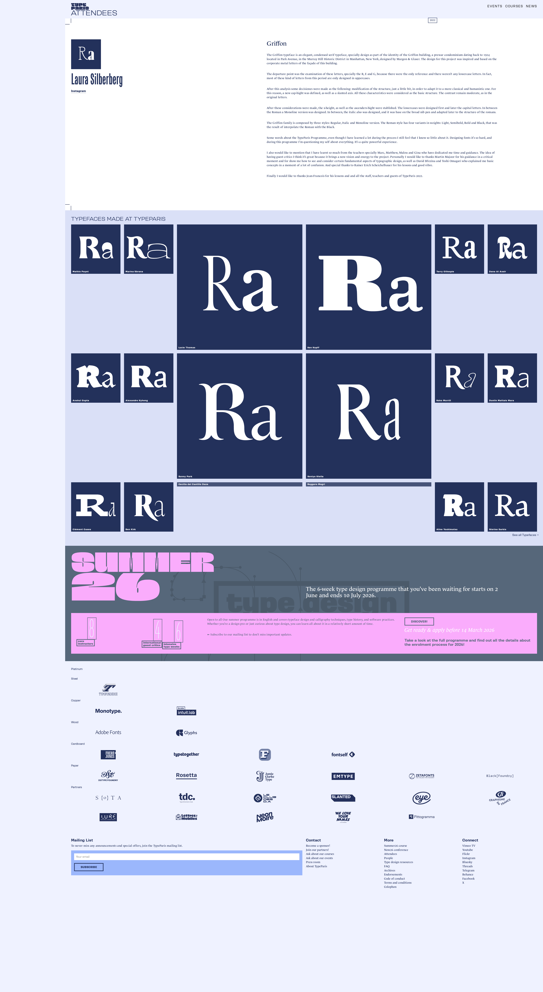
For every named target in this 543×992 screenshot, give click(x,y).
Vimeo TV (468, 845)
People (388, 858)
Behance (467, 874)
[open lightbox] (156, 189)
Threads (467, 866)
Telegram (468, 870)
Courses (514, 6)
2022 (432, 20)
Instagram (78, 90)
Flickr (466, 853)
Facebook (468, 878)
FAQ (387, 866)
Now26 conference (396, 849)
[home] (80, 6)
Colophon (390, 886)
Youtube (467, 849)
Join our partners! (317, 849)
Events (494, 6)
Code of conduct (394, 878)
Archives (389, 870)
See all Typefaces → (525, 534)
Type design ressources (398, 862)
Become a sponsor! (318, 845)
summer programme (242, 619)
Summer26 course (395, 845)
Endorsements (393, 874)
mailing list (240, 634)
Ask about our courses (320, 853)
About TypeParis (316, 866)
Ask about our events (319, 858)
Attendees (390, 853)
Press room (313, 862)
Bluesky (467, 862)
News (531, 6)
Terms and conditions (397, 882)
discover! (419, 621)
